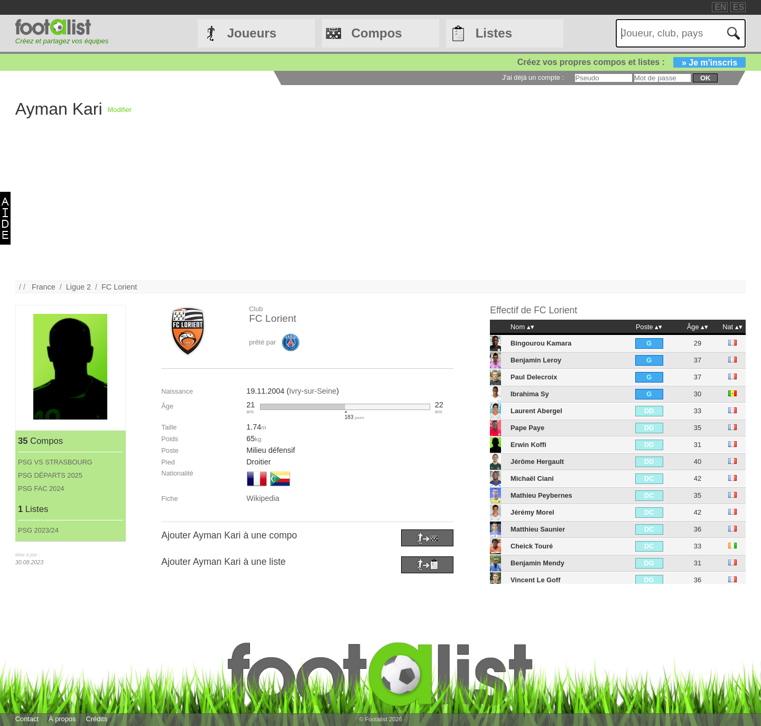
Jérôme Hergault (537, 462)
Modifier (120, 110)
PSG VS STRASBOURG (55, 462)
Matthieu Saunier (538, 529)
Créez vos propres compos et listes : (631, 62)
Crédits (97, 719)
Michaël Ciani (532, 478)
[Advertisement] (425, 207)
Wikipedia (262, 498)
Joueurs (251, 33)
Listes (494, 33)
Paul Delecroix (534, 377)
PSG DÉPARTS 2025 (50, 475)
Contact (27, 719)
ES (738, 7)
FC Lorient (119, 287)
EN (720, 7)
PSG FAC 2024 (41, 488)
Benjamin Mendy (537, 563)
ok (705, 78)
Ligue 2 (78, 287)
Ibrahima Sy (530, 394)
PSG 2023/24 (38, 530)
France (43, 287)
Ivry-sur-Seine (313, 391)
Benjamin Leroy (536, 360)
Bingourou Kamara (541, 343)
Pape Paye (527, 428)
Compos (376, 33)
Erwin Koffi (528, 445)
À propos (62, 719)
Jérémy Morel (532, 512)
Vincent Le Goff (535, 580)
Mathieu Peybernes (541, 495)
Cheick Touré (532, 546)
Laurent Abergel (536, 411)
